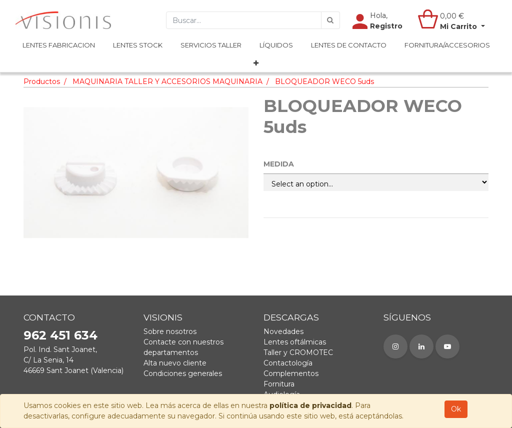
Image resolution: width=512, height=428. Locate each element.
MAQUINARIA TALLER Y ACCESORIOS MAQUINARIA (167, 81)
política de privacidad (311, 405)
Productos (42, 81)
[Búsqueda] (330, 20)
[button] (256, 63)
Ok (456, 409)
